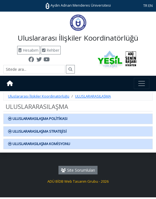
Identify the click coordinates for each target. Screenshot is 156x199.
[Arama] (34, 69)
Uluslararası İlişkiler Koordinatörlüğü (38, 96)
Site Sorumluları (78, 170)
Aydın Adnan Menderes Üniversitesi (78, 5)
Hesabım (29, 50)
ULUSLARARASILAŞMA (93, 96)
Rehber (50, 50)
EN (150, 5)
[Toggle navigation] (141, 83)
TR (145, 5)
